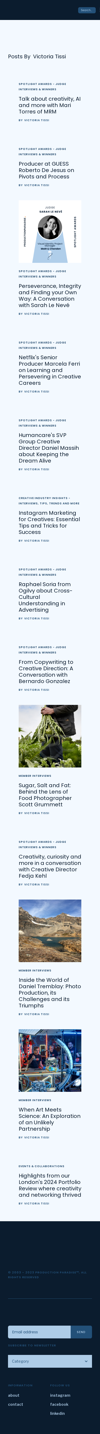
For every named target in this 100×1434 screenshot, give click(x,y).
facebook (59, 1404)
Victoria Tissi (36, 120)
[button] (50, 1361)
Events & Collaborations (42, 1166)
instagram (60, 1395)
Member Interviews (35, 776)
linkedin (57, 1413)
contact (15, 1404)
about (13, 1395)
